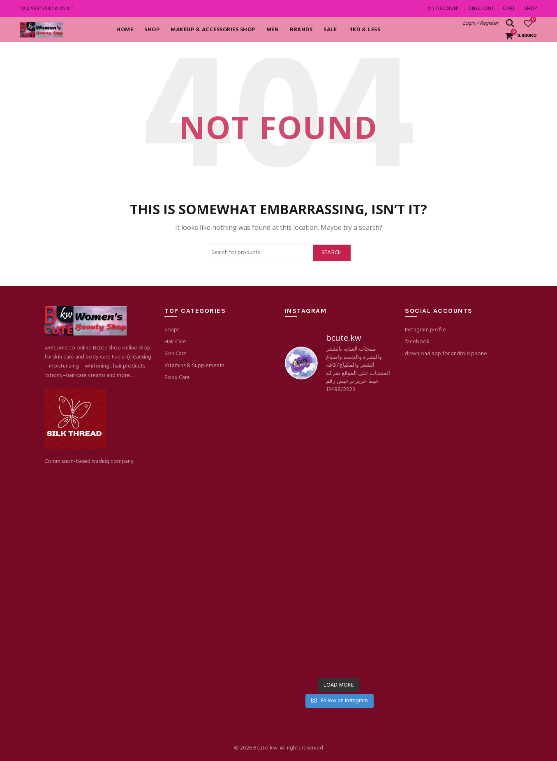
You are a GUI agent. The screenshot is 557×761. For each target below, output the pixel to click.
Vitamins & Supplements (194, 365)
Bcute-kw (265, 748)
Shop (530, 9)
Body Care (177, 377)
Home (124, 30)
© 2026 (243, 748)
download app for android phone (446, 354)
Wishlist (532, 20)
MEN (272, 30)
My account (443, 9)
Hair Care (175, 342)
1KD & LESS (365, 30)
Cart (509, 9)
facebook (417, 342)
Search (331, 252)
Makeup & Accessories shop (213, 30)
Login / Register (480, 23)
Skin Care (175, 354)
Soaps (171, 330)
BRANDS (301, 30)
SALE (330, 30)
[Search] (510, 23)
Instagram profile (425, 330)
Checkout (481, 9)
